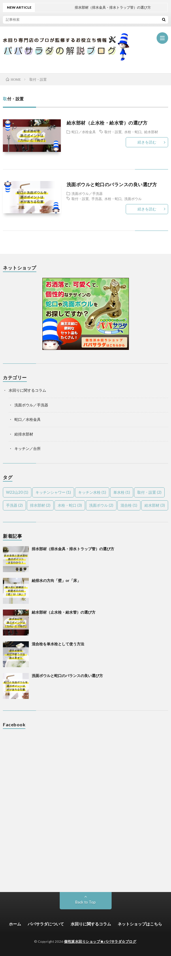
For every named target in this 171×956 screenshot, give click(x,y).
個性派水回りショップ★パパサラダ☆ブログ (100, 941)
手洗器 (96, 198)
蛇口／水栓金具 (84, 131)
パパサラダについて (46, 923)
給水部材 (151, 131)
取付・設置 (113, 131)
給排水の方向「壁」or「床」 (56, 580)
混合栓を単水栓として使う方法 (58, 644)
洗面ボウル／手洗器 (87, 193)
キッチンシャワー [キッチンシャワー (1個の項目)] (53, 492)
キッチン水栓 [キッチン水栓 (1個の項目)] (92, 492)
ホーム (15, 923)
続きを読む (147, 142)
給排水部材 (23, 434)
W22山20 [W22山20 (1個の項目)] (17, 492)
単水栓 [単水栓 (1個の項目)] (121, 492)
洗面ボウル (133, 198)
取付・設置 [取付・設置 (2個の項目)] (149, 492)
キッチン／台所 (27, 448)
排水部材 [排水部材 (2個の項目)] (40, 505)
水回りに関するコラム (27, 390)
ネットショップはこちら (140, 923)
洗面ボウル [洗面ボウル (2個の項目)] (101, 505)
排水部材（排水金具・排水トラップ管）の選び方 (73, 548)
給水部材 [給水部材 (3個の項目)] (154, 505)
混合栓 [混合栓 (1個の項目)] (129, 505)
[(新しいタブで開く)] (85, 348)
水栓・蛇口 (133, 131)
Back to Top (85, 902)
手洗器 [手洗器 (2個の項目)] (14, 505)
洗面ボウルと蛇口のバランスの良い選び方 (112, 184)
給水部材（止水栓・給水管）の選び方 (107, 122)
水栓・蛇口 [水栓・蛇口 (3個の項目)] (70, 505)
